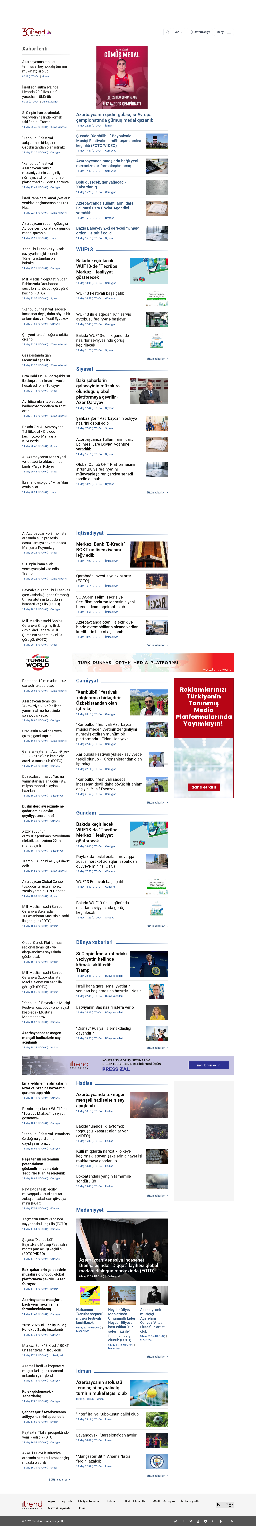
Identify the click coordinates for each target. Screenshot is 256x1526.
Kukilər (80, 1508)
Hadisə (84, 1083)
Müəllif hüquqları (163, 1501)
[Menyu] (224, 32)
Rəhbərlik (113, 1501)
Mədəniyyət (90, 1210)
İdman (83, 1371)
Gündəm (86, 813)
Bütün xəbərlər (155, 358)
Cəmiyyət (87, 681)
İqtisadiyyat (90, 533)
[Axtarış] (167, 32)
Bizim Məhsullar (135, 1501)
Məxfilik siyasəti (59, 1508)
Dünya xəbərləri (94, 942)
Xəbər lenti (35, 49)
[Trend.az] (37, 32)
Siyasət (84, 369)
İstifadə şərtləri (191, 1501)
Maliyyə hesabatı (89, 1501)
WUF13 (84, 249)
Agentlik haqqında (60, 1501)
